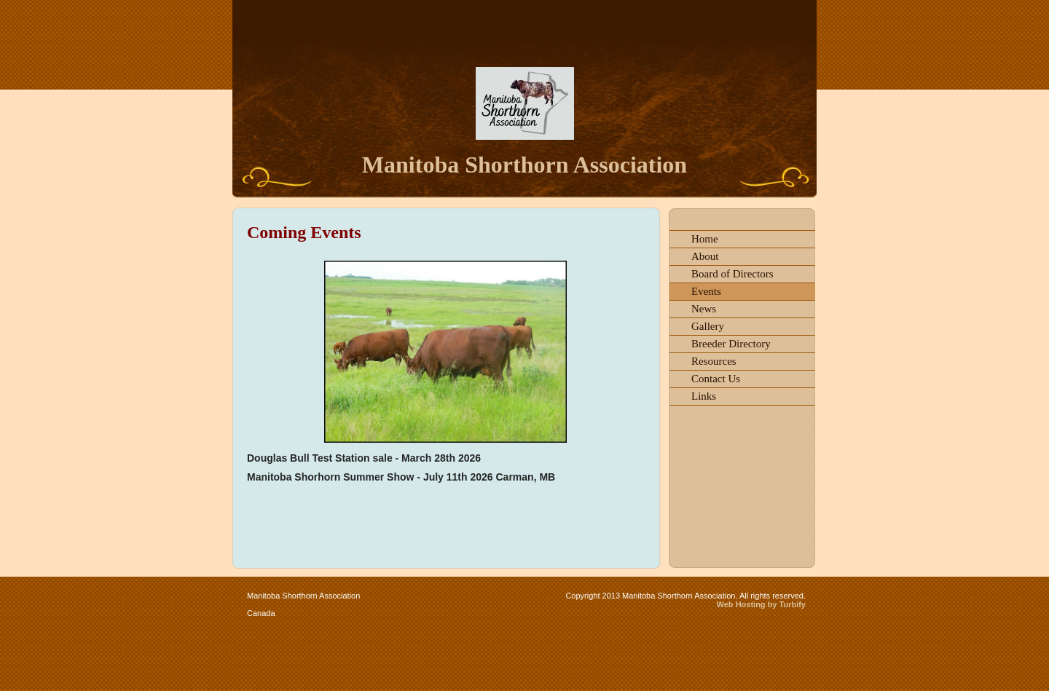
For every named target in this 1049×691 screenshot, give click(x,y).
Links (703, 396)
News (703, 309)
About (705, 256)
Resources (713, 361)
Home (704, 239)
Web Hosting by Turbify (761, 604)
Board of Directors (732, 274)
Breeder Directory (731, 344)
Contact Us (715, 378)
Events (706, 291)
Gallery (707, 326)
